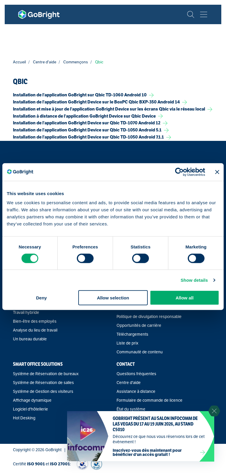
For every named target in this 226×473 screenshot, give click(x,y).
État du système (131, 409)
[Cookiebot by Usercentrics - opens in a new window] (179, 171)
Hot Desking (24, 418)
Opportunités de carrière (139, 326)
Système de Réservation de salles (43, 383)
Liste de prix (127, 343)
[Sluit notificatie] (214, 411)
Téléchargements (132, 334)
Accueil (19, 62)
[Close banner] (217, 172)
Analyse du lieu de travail (35, 330)
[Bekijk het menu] (203, 14)
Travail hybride (26, 313)
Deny (41, 297)
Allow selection (113, 297)
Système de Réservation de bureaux (46, 374)
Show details (194, 279)
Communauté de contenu (140, 352)
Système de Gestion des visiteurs (43, 392)
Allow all (185, 297)
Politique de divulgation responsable (149, 317)
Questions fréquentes (136, 374)
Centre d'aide (44, 62)
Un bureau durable (30, 339)
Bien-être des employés (34, 321)
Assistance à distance (136, 392)
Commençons (75, 62)
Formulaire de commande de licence (149, 400)
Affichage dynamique (32, 400)
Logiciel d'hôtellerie (30, 409)
